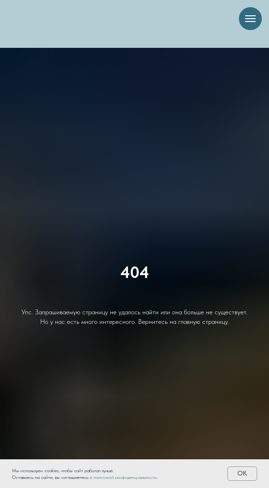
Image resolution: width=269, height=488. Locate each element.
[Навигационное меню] (250, 18)
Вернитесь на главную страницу (182, 321)
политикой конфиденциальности (125, 477)
